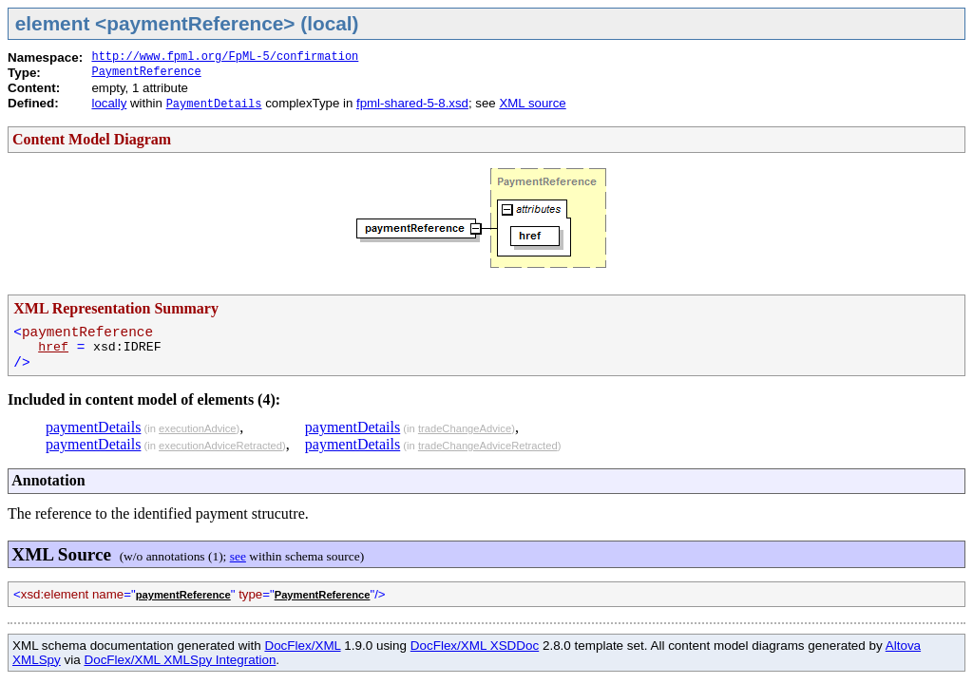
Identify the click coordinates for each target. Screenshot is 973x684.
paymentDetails (93, 427)
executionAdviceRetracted (220, 445)
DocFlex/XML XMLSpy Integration (180, 660)
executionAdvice (197, 428)
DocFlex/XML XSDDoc (474, 645)
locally (108, 103)
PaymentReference (145, 72)
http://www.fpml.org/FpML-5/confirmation (224, 57)
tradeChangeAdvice (464, 428)
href (53, 347)
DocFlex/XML (302, 645)
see (238, 556)
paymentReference (183, 594)
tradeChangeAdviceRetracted (488, 445)
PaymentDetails (214, 104)
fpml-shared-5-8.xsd (412, 103)
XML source (532, 103)
